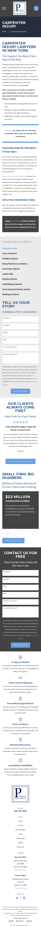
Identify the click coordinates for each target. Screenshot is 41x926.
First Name (6, 318)
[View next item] (7, 533)
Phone (5, 332)
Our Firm (20, 825)
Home (20, 821)
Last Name (6, 325)
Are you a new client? (10, 347)
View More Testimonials (20, 461)
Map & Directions (20, 870)
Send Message (20, 391)
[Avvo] (17, 898)
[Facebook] (24, 898)
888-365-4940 (20, 811)
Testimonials (20, 838)
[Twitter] (20, 898)
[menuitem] (20, 248)
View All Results (13, 540)
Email (4, 340)
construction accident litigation (14, 176)
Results (20, 843)
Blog (20, 834)
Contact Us (20, 847)
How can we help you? (10, 354)
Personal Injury (20, 830)
